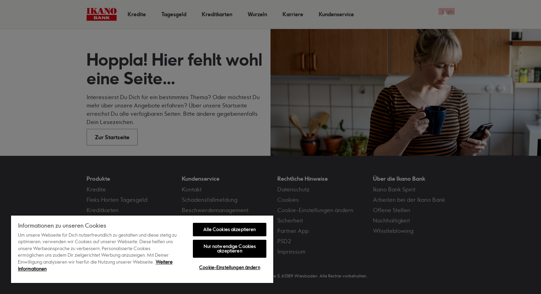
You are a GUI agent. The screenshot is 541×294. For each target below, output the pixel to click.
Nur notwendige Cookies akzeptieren (230, 249)
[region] (142, 249)
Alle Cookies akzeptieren (229, 229)
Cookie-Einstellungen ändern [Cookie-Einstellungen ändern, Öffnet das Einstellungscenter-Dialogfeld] (229, 267)
